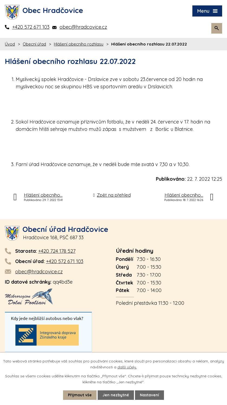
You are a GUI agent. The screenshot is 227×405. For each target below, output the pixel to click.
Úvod (10, 44)
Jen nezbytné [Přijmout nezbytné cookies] (116, 395)
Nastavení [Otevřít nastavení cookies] (149, 395)
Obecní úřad (34, 44)
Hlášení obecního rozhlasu (78, 44)
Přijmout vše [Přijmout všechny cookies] (80, 395)
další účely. (127, 367)
